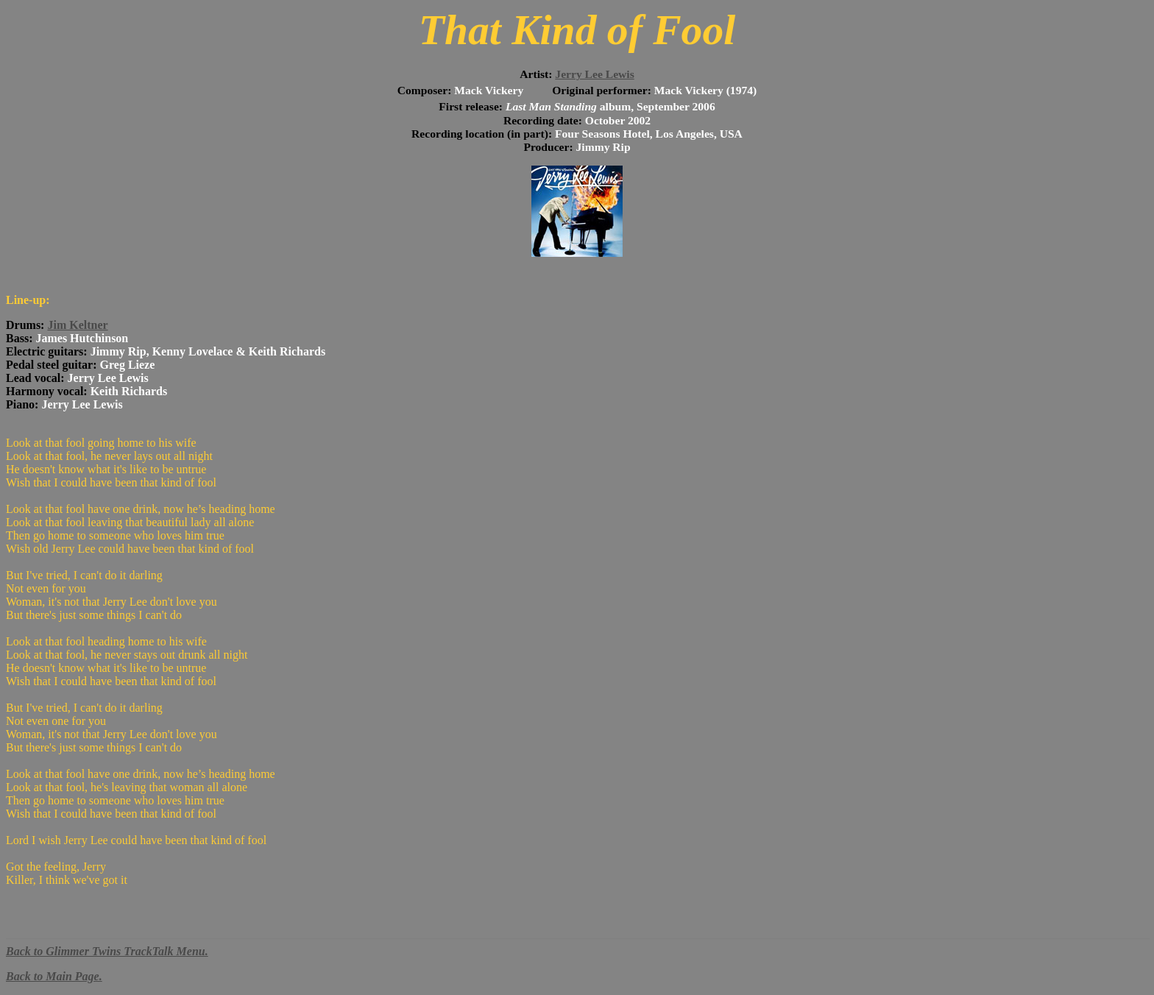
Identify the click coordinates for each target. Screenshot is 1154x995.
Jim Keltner (77, 325)
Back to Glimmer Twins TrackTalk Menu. (107, 951)
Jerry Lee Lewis (594, 74)
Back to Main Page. (54, 976)
